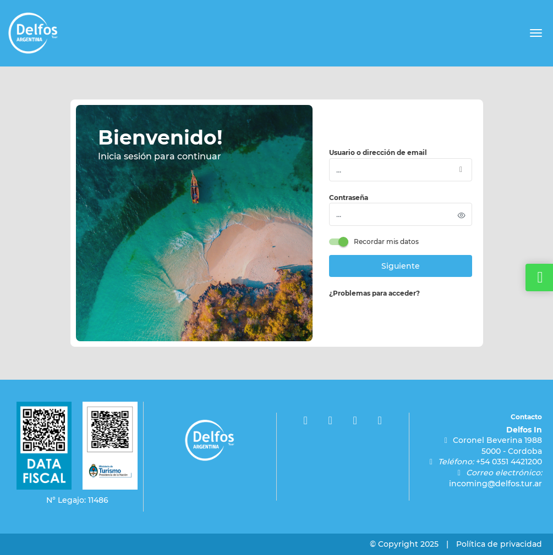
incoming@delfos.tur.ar (495, 484)
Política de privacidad (499, 544)
